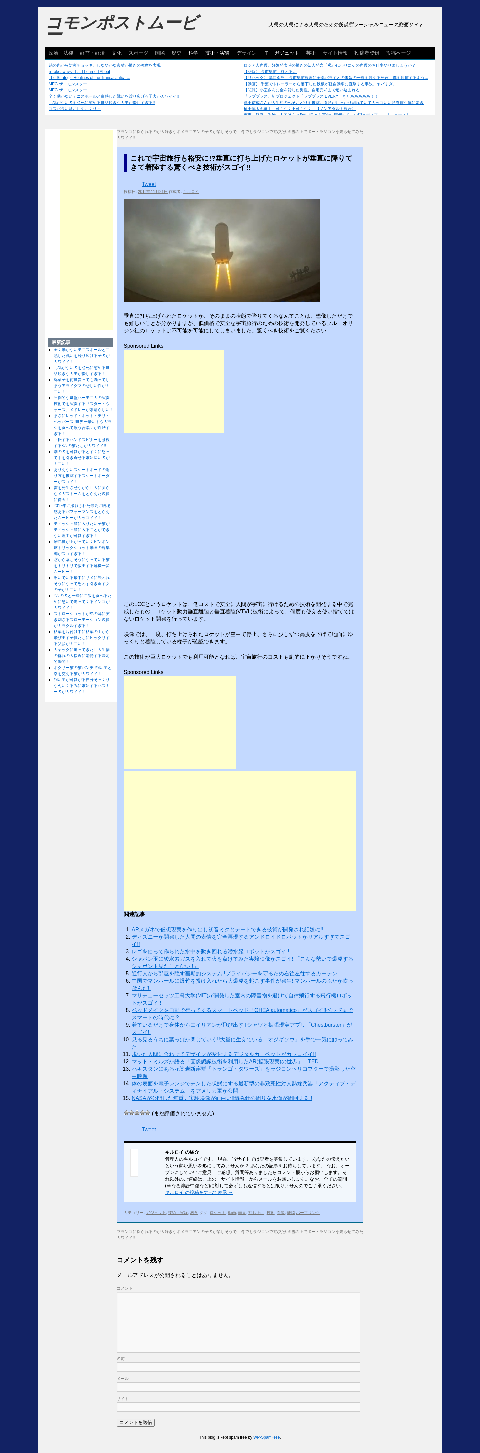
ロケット (218, 1212)
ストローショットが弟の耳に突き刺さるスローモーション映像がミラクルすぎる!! (82, 619)
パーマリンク (308, 1212)
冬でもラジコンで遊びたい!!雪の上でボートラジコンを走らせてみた (302, 131)
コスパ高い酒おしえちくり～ (75, 108)
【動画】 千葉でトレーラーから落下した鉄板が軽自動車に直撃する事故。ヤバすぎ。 (320, 84)
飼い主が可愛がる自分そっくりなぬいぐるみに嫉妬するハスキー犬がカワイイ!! (82, 685)
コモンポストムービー (121, 28)
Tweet (149, 184)
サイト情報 (335, 53)
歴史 (177, 53)
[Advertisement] (174, 391)
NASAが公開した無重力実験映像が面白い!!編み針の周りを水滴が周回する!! (222, 1098)
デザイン (247, 53)
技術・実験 (217, 53)
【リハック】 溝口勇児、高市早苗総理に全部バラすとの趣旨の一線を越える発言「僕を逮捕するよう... (336, 77)
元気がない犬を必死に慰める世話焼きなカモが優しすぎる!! (102, 102)
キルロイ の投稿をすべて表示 (199, 1192)
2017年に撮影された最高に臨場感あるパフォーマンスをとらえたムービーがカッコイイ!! (82, 511)
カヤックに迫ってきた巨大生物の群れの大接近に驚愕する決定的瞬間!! (82, 655)
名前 (121, 1358)
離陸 (291, 1212)
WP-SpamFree (266, 1437)
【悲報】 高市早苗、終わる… (270, 71)
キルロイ (191, 191)
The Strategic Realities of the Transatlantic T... (89, 77)
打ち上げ (256, 1212)
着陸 (281, 1212)
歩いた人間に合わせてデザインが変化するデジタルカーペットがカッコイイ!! (224, 1054)
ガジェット (286, 53)
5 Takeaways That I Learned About (79, 71)
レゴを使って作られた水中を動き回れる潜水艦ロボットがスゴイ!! (210, 951)
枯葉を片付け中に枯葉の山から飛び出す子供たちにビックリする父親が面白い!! (82, 637)
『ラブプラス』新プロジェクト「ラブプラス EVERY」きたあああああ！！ (311, 96)
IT (265, 53)
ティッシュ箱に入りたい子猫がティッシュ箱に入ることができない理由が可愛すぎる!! (82, 529)
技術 (271, 1212)
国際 (160, 53)
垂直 (242, 1212)
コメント (125, 1288)
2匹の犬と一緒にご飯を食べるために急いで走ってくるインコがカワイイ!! (83, 601)
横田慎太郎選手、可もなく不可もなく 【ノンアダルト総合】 (300, 108)
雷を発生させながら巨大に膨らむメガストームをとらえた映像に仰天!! (82, 493)
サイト (123, 1398)
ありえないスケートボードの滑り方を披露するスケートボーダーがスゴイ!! (82, 475)
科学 (193, 53)
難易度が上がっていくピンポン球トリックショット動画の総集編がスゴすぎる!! (82, 547)
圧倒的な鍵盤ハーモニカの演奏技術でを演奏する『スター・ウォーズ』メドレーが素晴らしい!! (83, 403)
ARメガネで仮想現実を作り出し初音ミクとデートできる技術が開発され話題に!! (227, 929)
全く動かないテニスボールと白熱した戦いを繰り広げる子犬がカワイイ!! (114, 96)
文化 (117, 53)
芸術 (311, 53)
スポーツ (138, 53)
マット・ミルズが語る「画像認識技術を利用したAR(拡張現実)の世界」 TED (225, 1061)
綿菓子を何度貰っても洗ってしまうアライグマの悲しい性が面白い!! (82, 385)
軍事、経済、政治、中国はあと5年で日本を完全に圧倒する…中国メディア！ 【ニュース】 (327, 115)
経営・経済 (92, 53)
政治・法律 (60, 53)
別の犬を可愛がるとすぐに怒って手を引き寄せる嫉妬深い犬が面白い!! (82, 457)
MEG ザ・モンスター (68, 84)
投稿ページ (398, 53)
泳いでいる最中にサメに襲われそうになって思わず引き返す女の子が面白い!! (82, 583)
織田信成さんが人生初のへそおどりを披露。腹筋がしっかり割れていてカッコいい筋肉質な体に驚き (334, 102)
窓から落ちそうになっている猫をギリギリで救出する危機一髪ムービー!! (82, 565)
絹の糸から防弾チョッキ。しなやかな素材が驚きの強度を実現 (105, 65)
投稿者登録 (366, 53)
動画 (232, 1212)
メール (123, 1378)
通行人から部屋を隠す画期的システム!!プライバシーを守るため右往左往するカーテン (234, 973)
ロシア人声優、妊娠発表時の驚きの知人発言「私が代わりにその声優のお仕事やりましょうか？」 (332, 65)
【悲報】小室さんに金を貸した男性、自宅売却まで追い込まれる (302, 90)
